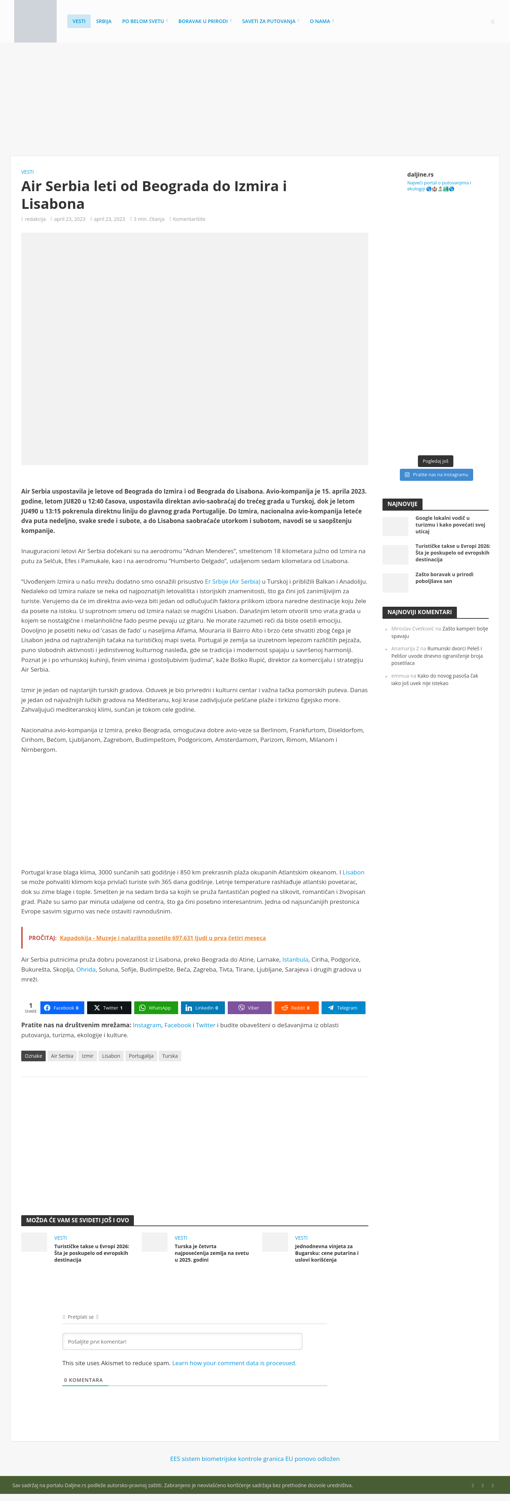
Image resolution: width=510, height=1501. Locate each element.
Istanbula (295, 959)
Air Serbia (62, 1055)
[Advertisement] (255, 99)
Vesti (79, 21)
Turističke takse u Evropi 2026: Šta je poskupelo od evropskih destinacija (91, 1253)
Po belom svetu (143, 21)
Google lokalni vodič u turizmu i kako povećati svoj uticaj (450, 525)
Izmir (88, 1055)
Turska (170, 1055)
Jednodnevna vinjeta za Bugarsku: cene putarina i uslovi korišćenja (326, 1253)
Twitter (205, 1025)
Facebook (177, 1025)
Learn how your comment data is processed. (234, 1363)
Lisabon (353, 872)
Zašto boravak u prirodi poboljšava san (444, 577)
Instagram (147, 1025)
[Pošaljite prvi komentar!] (182, 1341)
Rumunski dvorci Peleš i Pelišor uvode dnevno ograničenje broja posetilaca (437, 655)
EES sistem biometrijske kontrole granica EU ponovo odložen (255, 1459)
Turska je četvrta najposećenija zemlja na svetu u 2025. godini (212, 1253)
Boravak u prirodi (203, 21)
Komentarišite (189, 219)
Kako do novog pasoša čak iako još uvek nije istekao (434, 679)
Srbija (104, 21)
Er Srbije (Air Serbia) (232, 581)
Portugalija (141, 1055)
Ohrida (86, 969)
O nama (320, 21)
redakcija (35, 219)
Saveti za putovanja (269, 21)
